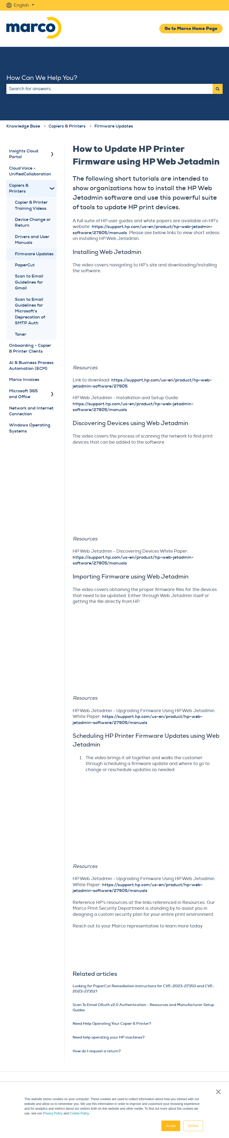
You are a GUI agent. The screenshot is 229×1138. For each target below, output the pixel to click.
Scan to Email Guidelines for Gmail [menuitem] (29, 282)
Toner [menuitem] (20, 334)
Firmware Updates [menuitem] (34, 254)
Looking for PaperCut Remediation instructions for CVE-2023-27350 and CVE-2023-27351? (143, 989)
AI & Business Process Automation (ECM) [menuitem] (31, 365)
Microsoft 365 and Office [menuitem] (23, 393)
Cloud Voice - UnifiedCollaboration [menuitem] (30, 171)
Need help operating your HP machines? (108, 1037)
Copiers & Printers (67, 126)
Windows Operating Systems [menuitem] (29, 428)
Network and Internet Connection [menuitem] (31, 411)
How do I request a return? (97, 1051)
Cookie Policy (79, 1113)
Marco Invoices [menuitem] (24, 379)
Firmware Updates (113, 126)
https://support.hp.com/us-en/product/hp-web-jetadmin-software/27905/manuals (137, 719)
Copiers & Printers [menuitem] (18, 188)
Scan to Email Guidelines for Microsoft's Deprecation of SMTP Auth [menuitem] (30, 311)
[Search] (218, 89)
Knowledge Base (23, 126)
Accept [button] (171, 1126)
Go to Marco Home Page (191, 28)
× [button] (218, 1091)
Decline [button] (193, 1126)
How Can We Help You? (41, 78)
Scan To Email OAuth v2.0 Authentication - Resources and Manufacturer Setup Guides (143, 1007)
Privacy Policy (53, 1113)
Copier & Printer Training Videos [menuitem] (31, 205)
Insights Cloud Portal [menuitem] (23, 154)
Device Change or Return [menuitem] (33, 222)
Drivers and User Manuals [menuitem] (32, 239)
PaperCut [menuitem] (25, 265)
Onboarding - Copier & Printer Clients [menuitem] (30, 348)
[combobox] (109, 89)
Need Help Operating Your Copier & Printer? (112, 1023)
